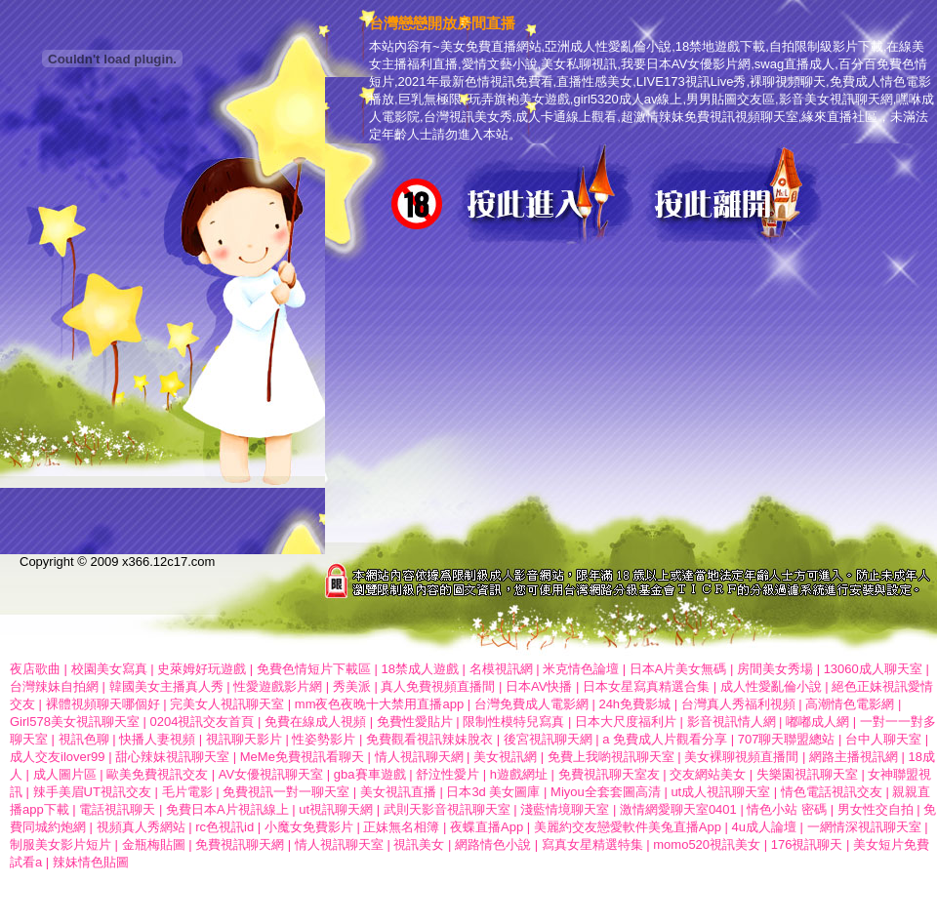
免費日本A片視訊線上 (227, 809)
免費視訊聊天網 (239, 844)
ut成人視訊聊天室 (720, 791)
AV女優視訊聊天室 (271, 774)
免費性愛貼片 (415, 721)
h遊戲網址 (519, 774)
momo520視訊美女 (706, 844)
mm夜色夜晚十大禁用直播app (379, 704)
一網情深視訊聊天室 (864, 827)
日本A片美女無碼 (678, 669)
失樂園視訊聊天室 (807, 774)
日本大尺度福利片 (625, 721)
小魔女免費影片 (309, 827)
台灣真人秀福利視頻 (738, 704)
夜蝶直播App (486, 827)
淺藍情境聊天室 (564, 809)
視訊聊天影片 (244, 739)
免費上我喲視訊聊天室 (611, 756)
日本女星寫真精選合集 (646, 686)
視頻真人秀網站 (141, 827)
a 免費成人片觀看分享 (664, 739)
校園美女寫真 (109, 669)
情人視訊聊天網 (419, 756)
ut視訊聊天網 (336, 809)
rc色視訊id (224, 827)
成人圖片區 (65, 774)
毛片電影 (187, 791)
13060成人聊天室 (873, 669)
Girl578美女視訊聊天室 (75, 721)
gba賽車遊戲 (370, 774)
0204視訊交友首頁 (202, 721)
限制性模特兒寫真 (513, 721)
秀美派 (352, 686)
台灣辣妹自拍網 (54, 686)
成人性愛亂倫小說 (771, 686)
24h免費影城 (634, 704)
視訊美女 (418, 844)
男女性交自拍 (875, 809)
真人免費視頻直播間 (438, 686)
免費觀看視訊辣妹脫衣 (429, 739)
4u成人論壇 (764, 827)
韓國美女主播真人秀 (166, 686)
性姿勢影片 (323, 739)
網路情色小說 (493, 844)
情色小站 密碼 (787, 809)
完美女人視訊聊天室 (227, 704)
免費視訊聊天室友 (609, 774)
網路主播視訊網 (853, 756)
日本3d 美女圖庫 (493, 791)
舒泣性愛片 (447, 774)
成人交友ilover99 (57, 756)
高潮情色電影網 (849, 704)
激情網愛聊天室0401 (678, 809)
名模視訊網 (501, 669)
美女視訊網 (505, 756)
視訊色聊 (84, 739)
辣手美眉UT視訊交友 (92, 791)
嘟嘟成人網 (817, 721)
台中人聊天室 (883, 739)
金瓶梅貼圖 (153, 844)
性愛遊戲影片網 (277, 686)
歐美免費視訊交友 (157, 774)
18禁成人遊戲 (419, 669)
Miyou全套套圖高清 (605, 791)
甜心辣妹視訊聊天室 (174, 756)
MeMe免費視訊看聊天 (302, 756)
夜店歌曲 (35, 669)
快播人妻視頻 (157, 739)
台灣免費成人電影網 (531, 704)
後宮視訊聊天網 (548, 739)
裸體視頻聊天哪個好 (103, 704)
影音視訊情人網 (731, 721)
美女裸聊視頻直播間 (741, 756)
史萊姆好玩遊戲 (201, 669)
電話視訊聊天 (117, 809)
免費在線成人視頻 (315, 721)
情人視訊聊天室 (339, 844)
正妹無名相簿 (401, 827)
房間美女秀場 (775, 669)
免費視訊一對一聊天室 (286, 791)
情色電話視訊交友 (831, 791)
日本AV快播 (539, 686)
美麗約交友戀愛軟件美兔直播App (627, 827)
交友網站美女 (708, 774)
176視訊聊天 (807, 844)
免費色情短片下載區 (314, 669)
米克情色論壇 (581, 669)
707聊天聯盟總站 (786, 739)
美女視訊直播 (398, 791)
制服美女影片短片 (60, 844)
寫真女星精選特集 (592, 844)
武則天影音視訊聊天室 (447, 809)
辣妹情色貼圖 (91, 862)
